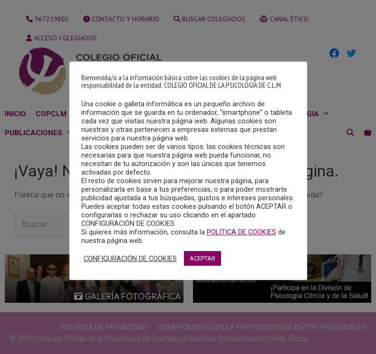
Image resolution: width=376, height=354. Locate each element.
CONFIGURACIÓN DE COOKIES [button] (130, 258)
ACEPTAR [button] (202, 258)
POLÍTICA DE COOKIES (241, 232)
